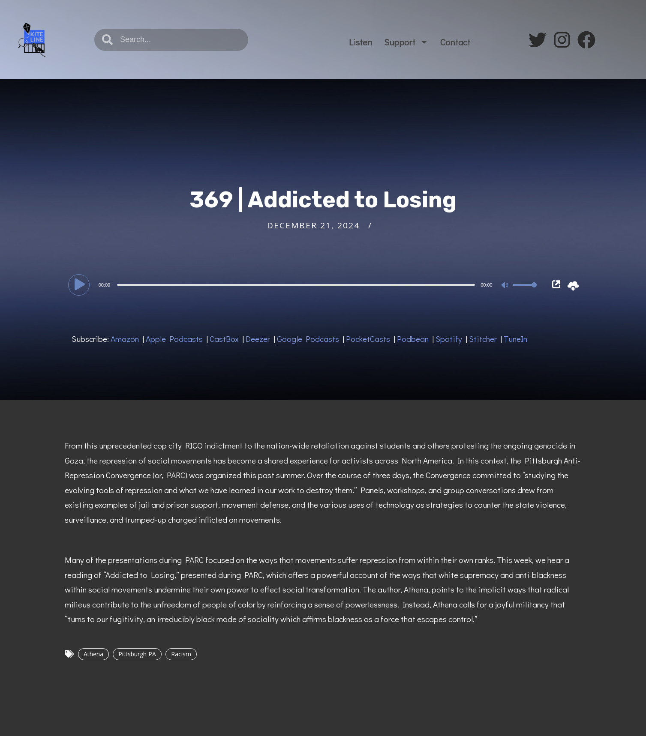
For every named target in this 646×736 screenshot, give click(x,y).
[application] (304, 284)
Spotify (449, 338)
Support (406, 41)
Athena (93, 654)
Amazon (125, 338)
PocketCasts (368, 338)
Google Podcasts (308, 338)
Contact (455, 42)
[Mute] (506, 285)
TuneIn (515, 338)
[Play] (80, 284)
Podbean (413, 338)
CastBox (224, 338)
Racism (181, 654)
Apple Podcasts (174, 338)
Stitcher (483, 338)
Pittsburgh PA (137, 654)
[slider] (296, 285)
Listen (361, 42)
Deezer (258, 338)
